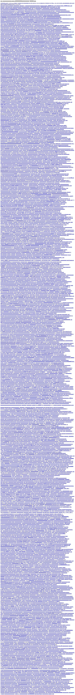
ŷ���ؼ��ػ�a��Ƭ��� (6, 33)
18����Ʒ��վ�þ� (21, 450)
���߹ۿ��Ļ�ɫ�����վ (19, 68)
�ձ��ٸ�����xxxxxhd (37, 231)
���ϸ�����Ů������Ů (8, 29)
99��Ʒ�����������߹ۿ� (8, 434)
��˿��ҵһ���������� (56, 510)
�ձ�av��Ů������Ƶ (23, 17)
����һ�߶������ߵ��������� (26, 390)
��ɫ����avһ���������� (8, 186)
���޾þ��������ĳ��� (34, 638)
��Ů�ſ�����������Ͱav (38, 76)
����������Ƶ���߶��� (31, 219)
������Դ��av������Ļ (8, 353)
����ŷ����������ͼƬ (40, 38)
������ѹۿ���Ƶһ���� (20, 446)
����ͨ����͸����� (46, 95)
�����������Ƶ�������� (61, 29)
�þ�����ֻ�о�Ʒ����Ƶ (42, 373)
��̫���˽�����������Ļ (27, 385)
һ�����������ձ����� (48, 175)
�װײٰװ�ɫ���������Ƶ (20, 286)
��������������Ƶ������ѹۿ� (25, 73)
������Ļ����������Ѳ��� (19, 410)
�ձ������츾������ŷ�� (29, 570)
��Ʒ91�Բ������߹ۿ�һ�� (52, 529)
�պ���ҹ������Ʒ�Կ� (23, 193)
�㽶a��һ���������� (23, 146)
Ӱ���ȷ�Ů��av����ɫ (35, 459)
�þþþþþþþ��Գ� (56, 345)
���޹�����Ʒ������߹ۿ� (8, 628)
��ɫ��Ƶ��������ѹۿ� (14, 309)
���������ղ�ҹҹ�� (57, 306)
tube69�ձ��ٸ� (70, 177)
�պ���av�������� (37, 56)
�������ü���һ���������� (23, 663)
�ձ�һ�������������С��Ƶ (43, 328)
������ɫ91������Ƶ (36, 324)
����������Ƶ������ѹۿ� (55, 77)
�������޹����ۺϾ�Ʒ (5, 544)
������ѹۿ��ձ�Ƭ (7, 81)
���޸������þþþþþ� (67, 405)
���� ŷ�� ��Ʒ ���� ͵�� (8, 38)
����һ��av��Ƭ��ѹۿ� (26, 30)
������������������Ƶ (9, 651)
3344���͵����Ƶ (56, 405)
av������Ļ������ (60, 137)
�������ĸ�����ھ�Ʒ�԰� (28, 162)
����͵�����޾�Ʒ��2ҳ (30, 345)
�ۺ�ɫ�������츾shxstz (41, 224)
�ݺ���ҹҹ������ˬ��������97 (50, 196)
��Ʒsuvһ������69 (67, 427)
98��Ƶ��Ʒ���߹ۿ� (36, 489)
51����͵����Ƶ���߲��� (7, 209)
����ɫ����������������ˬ (10, 125)
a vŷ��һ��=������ (9, 231)
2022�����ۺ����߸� (6, 432)
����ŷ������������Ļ (8, 170)
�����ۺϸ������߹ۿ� (24, 509)
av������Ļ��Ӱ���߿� (62, 83)
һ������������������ (13, 47)
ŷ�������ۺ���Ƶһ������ (51, 8)
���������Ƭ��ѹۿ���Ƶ (53, 434)
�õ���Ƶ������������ (47, 442)
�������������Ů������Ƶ (57, 634)
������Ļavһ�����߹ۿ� (25, 206)
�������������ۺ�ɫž (27, 419)
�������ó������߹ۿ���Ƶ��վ (22, 452)
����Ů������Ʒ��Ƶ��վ (24, 54)
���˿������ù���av (64, 165)
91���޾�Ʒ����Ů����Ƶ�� (11, 197)
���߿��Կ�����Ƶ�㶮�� (23, 51)
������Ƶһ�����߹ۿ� (46, 655)
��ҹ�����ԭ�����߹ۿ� (21, 330)
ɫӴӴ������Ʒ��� (5, 155)
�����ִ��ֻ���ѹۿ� (22, 89)
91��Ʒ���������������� (58, 95)
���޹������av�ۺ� (66, 22)
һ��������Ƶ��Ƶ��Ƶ (24, 104)
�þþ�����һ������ (46, 593)
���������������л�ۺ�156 (60, 571)
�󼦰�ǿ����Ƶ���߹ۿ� (6, 215)
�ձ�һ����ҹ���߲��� (32, 69)
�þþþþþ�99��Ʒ (19, 440)
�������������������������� (50, 117)
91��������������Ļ (37, 63)
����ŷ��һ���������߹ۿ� (48, 501)
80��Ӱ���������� (11, 374)
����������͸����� (23, 424)
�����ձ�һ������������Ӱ (28, 179)
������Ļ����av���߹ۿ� (8, 415)
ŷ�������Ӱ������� (62, 65)
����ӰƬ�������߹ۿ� (7, 576)
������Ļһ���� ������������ (38, 228)
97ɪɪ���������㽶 (53, 653)
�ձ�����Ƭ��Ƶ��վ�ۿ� (35, 693)
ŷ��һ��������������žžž (50, 472)
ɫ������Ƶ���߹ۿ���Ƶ (43, 585)
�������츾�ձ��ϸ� (41, 292)
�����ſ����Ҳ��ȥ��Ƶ (7, 676)
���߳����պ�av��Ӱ (6, 442)
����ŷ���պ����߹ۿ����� (59, 43)
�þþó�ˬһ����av (23, 578)
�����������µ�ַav (67, 74)
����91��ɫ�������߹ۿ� (28, 453)
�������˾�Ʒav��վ (35, 472)
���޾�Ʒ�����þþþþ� (13, 508)
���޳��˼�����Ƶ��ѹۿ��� (54, 656)
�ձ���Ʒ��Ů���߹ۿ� (6, 609)
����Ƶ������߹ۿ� (31, 226)
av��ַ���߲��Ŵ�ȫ (17, 408)
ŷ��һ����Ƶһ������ (58, 558)
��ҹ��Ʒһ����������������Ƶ (31, 159)
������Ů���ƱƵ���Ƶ (31, 27)
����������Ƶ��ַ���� (40, 205)
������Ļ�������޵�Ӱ (58, 232)
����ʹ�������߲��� (30, 351)
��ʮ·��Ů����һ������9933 (62, 252)
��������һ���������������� (12, 171)
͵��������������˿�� (31, 288)
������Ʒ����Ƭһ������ (41, 230)
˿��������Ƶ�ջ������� (48, 219)
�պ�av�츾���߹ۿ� (67, 102)
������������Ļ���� (23, 134)
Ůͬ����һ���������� (42, 362)
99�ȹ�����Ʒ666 (5, 512)
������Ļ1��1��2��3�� (38, 574)
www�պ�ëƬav (46, 80)
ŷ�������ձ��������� (8, 124)
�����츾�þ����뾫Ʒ (6, 458)
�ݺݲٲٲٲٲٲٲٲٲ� (32, 31)
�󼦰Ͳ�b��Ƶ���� (56, 619)
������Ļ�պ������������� (57, 48)
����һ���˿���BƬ (52, 455)
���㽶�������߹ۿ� (48, 515)
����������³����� (53, 368)
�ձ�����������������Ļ (48, 61)
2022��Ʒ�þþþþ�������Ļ (7, 56)
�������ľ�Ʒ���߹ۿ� (18, 455)
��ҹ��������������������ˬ (11, 156)
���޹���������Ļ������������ (26, 289)
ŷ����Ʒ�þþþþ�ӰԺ (28, 243)
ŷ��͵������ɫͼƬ (49, 24)
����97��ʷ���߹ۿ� (7, 578)
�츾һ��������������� (62, 149)
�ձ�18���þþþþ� (65, 243)
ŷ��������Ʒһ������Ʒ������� (11, 184)
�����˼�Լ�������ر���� (25, 268)
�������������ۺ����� (40, 180)
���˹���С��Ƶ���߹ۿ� (46, 70)
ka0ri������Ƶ (20, 11)
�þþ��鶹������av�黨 (43, 665)
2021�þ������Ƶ (31, 116)
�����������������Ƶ (8, 307)
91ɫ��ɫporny (39, 95)
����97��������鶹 (35, 428)
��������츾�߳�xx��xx (54, 102)
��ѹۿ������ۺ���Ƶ (18, 619)
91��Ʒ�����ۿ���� (8, 280)
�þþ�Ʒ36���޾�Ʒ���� (53, 471)
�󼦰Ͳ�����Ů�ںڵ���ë (60, 72)
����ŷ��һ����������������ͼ (41, 202)
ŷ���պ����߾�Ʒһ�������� (9, 436)
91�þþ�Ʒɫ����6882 (44, 215)
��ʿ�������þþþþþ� (53, 130)
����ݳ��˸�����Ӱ (48, 138)
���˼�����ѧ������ (54, 243)
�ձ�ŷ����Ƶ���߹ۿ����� (53, 549)
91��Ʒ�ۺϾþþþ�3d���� (52, 124)
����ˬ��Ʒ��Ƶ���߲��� (39, 547)
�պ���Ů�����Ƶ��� (7, 381)
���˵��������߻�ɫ (4, 425)
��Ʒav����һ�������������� (10, 25)
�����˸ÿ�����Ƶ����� (8, 44)
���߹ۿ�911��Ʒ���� (55, 213)
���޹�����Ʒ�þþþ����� (8, 559)
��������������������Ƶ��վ (25, 576)
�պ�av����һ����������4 (9, 640)
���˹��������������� (48, 60)
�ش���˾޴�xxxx (23, 563)
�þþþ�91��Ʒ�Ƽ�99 (28, 256)
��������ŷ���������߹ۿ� (39, 121)
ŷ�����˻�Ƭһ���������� (8, 86)
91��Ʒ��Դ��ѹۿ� (23, 213)
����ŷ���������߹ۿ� (36, 108)
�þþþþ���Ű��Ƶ (4, 501)
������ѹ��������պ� (32, 335)
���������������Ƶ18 (50, 389)
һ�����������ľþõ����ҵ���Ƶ (45, 551)
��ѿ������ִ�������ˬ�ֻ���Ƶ (59, 479)
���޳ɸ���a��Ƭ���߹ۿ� (55, 35)
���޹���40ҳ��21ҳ (69, 217)
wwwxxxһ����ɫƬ (4, 46)
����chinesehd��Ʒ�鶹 (53, 499)
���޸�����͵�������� (64, 497)
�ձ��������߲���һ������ (9, 77)
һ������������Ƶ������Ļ (28, 285)
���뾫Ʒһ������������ (52, 679)
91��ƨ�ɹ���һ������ (35, 349)
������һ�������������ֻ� (61, 170)
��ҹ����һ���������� (63, 99)
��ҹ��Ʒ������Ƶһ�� (17, 35)
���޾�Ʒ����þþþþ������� (64, 340)
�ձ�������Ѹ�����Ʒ (40, 30)
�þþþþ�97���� (4, 91)
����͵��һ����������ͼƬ (8, 145)
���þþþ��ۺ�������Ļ (23, 574)
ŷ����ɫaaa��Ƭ (4, 196)
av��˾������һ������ (8, 450)
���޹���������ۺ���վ (16, 85)
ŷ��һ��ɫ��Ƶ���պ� (54, 296)
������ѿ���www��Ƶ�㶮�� (9, 326)
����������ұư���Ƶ (63, 192)
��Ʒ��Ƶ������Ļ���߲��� (8, 176)
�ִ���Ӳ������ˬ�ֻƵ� (30, 519)
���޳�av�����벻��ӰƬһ (60, 372)
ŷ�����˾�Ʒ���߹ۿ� (34, 564)
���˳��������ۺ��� (6, 378)
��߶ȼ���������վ (28, 336)
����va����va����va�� (25, 284)
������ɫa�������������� (10, 507)
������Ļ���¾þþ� (48, 693)
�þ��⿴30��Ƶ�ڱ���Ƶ (39, 628)
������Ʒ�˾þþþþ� (57, 309)
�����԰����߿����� (36, 532)
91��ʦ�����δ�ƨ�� (27, 437)
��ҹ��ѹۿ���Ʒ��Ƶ (47, 110)
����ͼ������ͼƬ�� (26, 39)
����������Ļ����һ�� (26, 653)
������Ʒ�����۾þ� (6, 119)
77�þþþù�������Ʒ (44, 571)
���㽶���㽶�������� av (25, 434)
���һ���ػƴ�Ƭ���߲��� (33, 196)
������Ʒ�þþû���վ (17, 348)
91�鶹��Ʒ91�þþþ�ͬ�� (20, 241)
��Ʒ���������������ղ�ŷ (29, 433)
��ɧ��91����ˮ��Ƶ (15, 311)
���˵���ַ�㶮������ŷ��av (27, 436)
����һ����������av (38, 163)
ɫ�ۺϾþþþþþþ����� (5, 505)
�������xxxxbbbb (5, 141)
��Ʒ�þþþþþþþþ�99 (22, 244)
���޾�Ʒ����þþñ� (23, 192)
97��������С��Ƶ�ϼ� (35, 474)
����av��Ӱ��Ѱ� (12, 632)
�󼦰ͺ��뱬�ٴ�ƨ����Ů (58, 407)
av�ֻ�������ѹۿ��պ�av (61, 488)
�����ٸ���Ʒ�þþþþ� (35, 360)
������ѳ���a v (29, 133)
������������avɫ (6, 349)
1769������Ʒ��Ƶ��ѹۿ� (12, 20)
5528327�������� (30, 642)
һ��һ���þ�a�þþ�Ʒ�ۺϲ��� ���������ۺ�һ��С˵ (15, 427)
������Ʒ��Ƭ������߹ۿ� (26, 383)
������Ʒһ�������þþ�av (31, 183)
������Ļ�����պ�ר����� (58, 126)
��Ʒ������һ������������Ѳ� (44, 256)
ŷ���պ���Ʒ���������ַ (58, 80)
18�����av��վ (46, 403)
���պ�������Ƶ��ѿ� (30, 408)
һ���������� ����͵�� (60, 194)
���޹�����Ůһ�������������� (26, 521)
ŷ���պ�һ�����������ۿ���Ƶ (42, 344)
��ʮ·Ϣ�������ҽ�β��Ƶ (29, 309)
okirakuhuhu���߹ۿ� (5, 224)
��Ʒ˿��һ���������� (39, 427)
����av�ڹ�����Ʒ (8, 129)
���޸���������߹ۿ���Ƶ (49, 265)
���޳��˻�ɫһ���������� (49, 155)
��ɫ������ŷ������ (41, 59)
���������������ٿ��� (40, 42)
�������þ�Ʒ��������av (8, 214)
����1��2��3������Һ (53, 248)
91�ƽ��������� (48, 635)
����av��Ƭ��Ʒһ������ (44, 90)
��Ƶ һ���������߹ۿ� (64, 61)
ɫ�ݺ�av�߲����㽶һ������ (8, 441)
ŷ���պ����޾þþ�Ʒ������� (8, 244)
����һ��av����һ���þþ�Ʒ (8, 18)
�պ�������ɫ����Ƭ (7, 461)
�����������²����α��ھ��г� (10, 159)
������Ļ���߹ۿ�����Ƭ (8, 344)
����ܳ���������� (6, 68)
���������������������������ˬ (48, 20)
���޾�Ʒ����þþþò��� (37, 529)
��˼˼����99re (33, 470)
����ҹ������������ (8, 54)
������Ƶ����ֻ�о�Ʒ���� (52, 87)
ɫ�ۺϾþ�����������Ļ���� (11, 437)
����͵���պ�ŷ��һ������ (23, 50)
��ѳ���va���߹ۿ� (53, 128)
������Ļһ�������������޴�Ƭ (44, 133)
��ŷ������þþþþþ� (31, 482)
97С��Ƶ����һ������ (28, 227)
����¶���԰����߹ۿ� (39, 663)
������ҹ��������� (7, 80)
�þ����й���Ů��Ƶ (37, 614)
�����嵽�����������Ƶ (63, 310)
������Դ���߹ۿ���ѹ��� (27, 615)
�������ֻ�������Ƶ (7, 220)
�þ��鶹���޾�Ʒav (51, 332)
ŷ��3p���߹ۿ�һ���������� (38, 296)
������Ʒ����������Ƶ (39, 650)
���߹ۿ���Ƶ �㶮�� (19, 60)
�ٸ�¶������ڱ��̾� (58, 364)
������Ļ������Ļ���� (26, 18)
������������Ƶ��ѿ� (24, 421)
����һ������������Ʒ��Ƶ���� (11, 65)
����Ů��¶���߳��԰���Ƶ (54, 38)
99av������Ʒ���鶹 (25, 197)
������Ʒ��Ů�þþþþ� (6, 116)
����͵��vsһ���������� (36, 691)
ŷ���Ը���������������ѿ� (57, 193)
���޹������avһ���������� (59, 640)
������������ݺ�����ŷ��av (10, 585)
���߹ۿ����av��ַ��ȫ (55, 652)
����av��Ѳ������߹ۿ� (63, 457)
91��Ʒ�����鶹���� (64, 146)
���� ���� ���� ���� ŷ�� (42, 85)
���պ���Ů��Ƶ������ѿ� (57, 383)
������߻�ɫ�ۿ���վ (35, 395)
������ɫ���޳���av (6, 106)
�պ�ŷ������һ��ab (68, 239)
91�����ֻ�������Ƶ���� (64, 67)
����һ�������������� (59, 51)
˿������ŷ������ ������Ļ (9, 454)
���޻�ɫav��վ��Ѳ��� (42, 257)
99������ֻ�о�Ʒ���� (37, 141)
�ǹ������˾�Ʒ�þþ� (19, 386)
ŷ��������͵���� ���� (55, 463)
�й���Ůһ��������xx (54, 76)
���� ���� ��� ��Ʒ (40, 135)
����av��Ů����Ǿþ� (6, 121)
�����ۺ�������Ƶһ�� (51, 39)
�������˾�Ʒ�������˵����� (49, 183)
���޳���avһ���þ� (6, 72)
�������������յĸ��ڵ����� (10, 478)
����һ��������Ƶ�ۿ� (21, 55)
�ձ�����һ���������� (8, 17)
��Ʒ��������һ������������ (11, 183)
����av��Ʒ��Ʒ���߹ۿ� (12, 608)
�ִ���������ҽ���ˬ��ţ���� (23, 432)
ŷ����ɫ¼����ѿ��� (6, 69)
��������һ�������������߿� (11, 520)
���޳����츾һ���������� (53, 660)
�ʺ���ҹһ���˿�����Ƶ (38, 313)
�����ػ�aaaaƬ (3, 142)
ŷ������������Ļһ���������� (38, 262)
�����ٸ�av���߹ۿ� (36, 173)
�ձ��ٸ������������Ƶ (27, 77)
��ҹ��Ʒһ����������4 (22, 175)
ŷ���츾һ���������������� (30, 646)
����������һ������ (39, 44)
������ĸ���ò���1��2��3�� (46, 282)
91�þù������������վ (66, 389)
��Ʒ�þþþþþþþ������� (24, 100)
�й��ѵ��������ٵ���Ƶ (53, 52)
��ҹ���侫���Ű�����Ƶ (20, 33)
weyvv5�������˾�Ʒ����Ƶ (59, 517)
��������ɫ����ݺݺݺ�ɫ (57, 257)
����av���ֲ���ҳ (37, 81)
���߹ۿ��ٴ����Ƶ (16, 139)
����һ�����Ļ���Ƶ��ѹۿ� (22, 106)
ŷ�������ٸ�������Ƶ (47, 303)
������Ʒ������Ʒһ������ (49, 214)
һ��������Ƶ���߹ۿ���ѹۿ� (65, 132)
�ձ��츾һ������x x (64, 450)
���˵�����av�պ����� (22, 56)
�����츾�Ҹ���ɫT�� (6, 286)
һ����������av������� (9, 192)
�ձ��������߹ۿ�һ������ (29, 252)
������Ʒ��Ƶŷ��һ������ (9, 504)
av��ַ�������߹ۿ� (18, 46)
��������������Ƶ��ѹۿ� (9, 30)
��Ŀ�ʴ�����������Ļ (23, 441)
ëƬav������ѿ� (37, 686)
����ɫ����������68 (25, 64)
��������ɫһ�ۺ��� (60, 541)
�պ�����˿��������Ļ (8, 393)
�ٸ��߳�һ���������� (62, 264)
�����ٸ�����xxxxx (35, 268)
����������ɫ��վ (50, 273)
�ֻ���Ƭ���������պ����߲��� (23, 59)
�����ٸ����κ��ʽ (57, 394)
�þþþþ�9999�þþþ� (50, 154)
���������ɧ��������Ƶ (60, 184)
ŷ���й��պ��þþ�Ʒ (63, 538)
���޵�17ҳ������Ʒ (53, 415)
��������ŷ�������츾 (15, 558)
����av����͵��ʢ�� (39, 206)
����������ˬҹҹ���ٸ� (8, 103)
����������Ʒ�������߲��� (53, 108)
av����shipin (18, 475)
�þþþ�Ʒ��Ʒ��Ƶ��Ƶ (64, 130)
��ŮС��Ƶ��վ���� (56, 390)
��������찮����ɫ (44, 572)
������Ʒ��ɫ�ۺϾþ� (62, 188)
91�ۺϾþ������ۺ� (60, 355)
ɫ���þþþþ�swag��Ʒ (36, 170)
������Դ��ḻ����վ (43, 390)
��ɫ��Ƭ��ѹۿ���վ (24, 324)
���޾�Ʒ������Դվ (58, 94)
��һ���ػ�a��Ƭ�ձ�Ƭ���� (38, 343)
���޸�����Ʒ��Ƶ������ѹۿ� (9, 190)
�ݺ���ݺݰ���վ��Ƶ (65, 139)
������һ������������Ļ (57, 358)
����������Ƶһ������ (24, 254)
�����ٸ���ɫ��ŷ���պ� (56, 106)
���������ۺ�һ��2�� (38, 245)
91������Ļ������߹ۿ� (58, 563)
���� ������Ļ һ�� (44, 306)
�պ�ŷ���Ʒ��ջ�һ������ (26, 21)
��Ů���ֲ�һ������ (19, 69)
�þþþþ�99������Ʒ (34, 72)
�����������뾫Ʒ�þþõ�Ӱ (62, 138)
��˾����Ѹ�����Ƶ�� (55, 30)
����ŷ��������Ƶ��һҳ (38, 493)
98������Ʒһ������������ (27, 41)
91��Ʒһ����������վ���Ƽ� (57, 46)
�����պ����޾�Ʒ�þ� (37, 103)
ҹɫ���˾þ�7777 (70, 200)
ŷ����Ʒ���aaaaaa (36, 441)
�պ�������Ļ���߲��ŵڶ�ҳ (49, 387)
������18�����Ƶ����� (7, 323)
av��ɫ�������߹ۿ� (6, 650)
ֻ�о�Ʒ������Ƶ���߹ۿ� (57, 484)
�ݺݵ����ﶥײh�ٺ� (68, 512)
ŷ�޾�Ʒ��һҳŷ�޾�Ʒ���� (27, 37)
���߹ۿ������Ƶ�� (63, 349)
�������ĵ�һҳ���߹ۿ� (23, 202)
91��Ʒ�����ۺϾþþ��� (7, 605)
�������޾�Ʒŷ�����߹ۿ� (25, 307)
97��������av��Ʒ (61, 318)
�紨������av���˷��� (58, 567)
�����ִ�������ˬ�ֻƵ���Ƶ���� (26, 237)
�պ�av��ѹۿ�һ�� (21, 111)
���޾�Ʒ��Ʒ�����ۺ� (20, 119)
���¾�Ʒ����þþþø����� (8, 67)
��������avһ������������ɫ (10, 484)
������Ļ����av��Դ (63, 632)
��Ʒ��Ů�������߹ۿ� (52, 588)
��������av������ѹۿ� (58, 42)
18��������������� (32, 5)
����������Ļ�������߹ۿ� (22, 217)
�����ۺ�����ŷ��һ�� (27, 407)
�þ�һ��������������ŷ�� (37, 402)
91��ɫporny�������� (22, 596)
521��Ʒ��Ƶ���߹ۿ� (5, 82)
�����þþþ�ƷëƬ (65, 180)
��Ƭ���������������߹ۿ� (9, 194)
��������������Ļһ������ (10, 95)
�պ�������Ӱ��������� (9, 290)
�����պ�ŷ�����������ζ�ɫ (63, 444)
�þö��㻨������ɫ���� (60, 90)
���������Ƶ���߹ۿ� (55, 240)
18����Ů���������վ (62, 11)
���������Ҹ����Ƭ (39, 557)
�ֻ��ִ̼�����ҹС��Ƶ (30, 505)
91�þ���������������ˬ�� (18, 412)
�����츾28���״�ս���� (23, 231)
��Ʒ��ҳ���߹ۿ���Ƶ (14, 570)
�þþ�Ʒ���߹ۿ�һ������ (35, 559)
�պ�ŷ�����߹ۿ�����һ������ (48, 647)
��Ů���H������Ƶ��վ (38, 656)
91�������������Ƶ (7, 74)
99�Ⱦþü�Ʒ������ (5, 348)
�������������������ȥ (27, 186)
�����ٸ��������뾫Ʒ (48, 115)
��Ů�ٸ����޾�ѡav (51, 185)
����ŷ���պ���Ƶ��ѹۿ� (48, 5)
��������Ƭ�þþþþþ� (6, 85)
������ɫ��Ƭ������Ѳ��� (30, 305)
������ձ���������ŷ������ (58, 692)
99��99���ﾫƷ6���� (53, 491)
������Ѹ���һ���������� (56, 400)
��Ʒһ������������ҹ (62, 474)
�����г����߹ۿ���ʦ (53, 34)
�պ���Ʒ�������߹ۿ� (55, 396)
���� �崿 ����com (29, 566)
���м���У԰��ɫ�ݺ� (54, 664)
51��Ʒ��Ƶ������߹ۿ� (37, 536)
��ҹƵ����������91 (48, 98)
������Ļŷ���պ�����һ (54, 326)
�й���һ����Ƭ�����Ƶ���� (41, 583)
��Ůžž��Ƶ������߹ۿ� (45, 445)
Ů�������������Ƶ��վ (22, 471)
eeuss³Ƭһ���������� (23, 173)
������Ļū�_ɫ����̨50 (34, 9)
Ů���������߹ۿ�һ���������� (30, 149)
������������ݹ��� (36, 167)
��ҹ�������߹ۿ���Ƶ (7, 60)
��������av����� (38, 104)
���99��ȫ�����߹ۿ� (36, 276)
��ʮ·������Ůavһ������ (58, 215)
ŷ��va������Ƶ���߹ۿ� (60, 605)
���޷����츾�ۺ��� (21, 9)
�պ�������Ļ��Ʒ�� (64, 504)
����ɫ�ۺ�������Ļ (58, 217)
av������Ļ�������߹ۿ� (38, 332)
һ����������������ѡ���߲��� (11, 448)
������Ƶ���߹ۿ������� (24, 587)
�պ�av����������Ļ (23, 339)
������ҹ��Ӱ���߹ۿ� (61, 424)
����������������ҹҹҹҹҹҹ (60, 158)
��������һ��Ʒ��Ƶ (36, 188)
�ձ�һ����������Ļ (6, 130)
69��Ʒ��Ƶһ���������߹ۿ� (38, 239)
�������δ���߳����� (20, 349)
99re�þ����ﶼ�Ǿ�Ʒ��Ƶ (41, 260)
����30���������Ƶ (6, 610)
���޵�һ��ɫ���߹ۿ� (40, 52)
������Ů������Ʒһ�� (51, 218)
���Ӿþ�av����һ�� (65, 214)
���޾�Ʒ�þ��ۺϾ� (66, 507)
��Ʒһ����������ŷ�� (66, 598)
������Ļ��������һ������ (60, 365)
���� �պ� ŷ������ (52, 263)
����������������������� (11, 42)
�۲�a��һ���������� (10, 48)
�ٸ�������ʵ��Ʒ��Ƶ (13, 419)
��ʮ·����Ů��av (66, 345)
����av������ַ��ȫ (28, 551)
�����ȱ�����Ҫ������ (43, 357)
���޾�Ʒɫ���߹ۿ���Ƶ (27, 139)
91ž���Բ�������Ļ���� (23, 547)
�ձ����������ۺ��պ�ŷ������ (11, 476)
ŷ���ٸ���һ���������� (61, 385)
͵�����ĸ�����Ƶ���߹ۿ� (25, 8)
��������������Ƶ (54, 135)
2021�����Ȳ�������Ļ (7, 294)
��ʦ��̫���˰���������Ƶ (21, 63)
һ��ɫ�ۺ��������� (31, 223)
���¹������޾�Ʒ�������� (57, 671)
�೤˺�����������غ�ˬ (72, 149)
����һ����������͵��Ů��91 (28, 318)
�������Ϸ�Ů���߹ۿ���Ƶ (15, 142)
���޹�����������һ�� (60, 173)
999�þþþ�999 (64, 414)
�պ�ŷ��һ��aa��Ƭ (55, 180)
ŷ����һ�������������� (64, 133)
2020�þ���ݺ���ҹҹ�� (55, 21)
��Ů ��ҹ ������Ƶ (66, 431)
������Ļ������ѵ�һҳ (29, 156)
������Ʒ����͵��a (6, 373)
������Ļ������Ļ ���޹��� (9, 230)
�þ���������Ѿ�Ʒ (64, 91)
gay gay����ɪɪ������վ (66, 302)
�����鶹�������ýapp (39, 368)
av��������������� (7, 652)
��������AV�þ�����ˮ (59, 85)
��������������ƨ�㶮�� (46, 11)
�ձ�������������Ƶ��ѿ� (9, 245)
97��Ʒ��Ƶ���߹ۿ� (52, 89)
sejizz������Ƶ (38, 8)
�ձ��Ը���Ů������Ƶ (53, 432)
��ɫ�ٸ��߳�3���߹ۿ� (59, 111)
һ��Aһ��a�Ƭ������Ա (29, 311)
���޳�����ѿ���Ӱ (43, 579)
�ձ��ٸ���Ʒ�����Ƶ (64, 459)
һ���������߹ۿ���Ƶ (18, 601)
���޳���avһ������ (44, 379)
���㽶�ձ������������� (31, 143)
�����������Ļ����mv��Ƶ (9, 318)
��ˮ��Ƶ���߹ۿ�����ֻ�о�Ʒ (26, 444)
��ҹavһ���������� (54, 417)
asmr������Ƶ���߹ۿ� (41, 39)
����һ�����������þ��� (9, 557)
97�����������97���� (55, 650)
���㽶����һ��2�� (17, 27)
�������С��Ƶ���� (44, 184)
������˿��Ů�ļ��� (20, 99)
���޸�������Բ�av (6, 446)
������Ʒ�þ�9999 (55, 414)
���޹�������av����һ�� (8, 319)
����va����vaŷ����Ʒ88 (38, 339)
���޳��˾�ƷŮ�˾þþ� (43, 420)
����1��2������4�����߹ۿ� (53, 55)
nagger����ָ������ (22, 559)
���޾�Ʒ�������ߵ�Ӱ (56, 70)
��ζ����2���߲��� (6, 303)
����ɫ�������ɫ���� (30, 65)
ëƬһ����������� (30, 12)
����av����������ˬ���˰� (28, 420)
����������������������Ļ (11, 143)
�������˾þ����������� (37, 34)
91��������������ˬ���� (38, 613)
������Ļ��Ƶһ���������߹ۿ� (49, 198)
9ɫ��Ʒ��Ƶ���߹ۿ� (5, 27)
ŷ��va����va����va (6, 222)
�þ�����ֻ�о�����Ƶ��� (8, 180)
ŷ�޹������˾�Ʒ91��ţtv (50, 429)
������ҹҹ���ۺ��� (47, 310)
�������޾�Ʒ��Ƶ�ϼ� (51, 504)
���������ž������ (54, 17)
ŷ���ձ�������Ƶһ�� (37, 218)
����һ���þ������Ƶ (30, 647)
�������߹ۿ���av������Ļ (40, 134)
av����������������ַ (8, 165)
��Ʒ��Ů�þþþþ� (64, 553)
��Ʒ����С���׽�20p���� (7, 253)
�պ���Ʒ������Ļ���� (59, 26)
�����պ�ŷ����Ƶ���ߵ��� (63, 241)
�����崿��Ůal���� (53, 181)
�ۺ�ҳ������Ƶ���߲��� (8, 428)
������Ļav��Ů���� (61, 245)
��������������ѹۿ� (40, 602)
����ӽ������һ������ (25, 124)
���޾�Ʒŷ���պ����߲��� (54, 427)
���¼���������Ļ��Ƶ (7, 355)
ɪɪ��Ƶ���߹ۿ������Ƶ (39, 181)
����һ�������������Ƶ (9, 64)
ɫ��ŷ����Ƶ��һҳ (49, 14)
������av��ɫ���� (32, 496)
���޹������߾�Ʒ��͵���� (40, 566)
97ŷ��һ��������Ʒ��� (7, 235)
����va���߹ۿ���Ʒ (47, 277)
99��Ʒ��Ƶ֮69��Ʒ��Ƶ (55, 143)
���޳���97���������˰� (20, 120)
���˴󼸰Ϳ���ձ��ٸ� (33, 442)
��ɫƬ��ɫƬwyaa (22, 117)
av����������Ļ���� (41, 25)
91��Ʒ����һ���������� (9, 107)
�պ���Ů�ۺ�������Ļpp (44, 405)
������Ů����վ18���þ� (21, 275)
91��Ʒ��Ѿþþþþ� (61, 440)
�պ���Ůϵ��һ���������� (47, 433)
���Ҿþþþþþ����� (49, 93)
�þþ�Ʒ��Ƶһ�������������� (64, 687)
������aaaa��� (47, 480)
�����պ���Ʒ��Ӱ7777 (31, 347)
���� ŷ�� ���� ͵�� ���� (26, 525)
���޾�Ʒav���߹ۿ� (5, 301)
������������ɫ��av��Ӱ (62, 14)
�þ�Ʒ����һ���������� (8, 43)
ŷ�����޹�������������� (9, 160)
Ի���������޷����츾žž (62, 391)
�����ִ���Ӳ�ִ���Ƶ (20, 228)
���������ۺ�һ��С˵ (7, 50)
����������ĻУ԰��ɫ (58, 330)
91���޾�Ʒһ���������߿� (32, 189)
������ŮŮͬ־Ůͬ (4, 305)
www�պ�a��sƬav (40, 248)
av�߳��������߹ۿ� (32, 94)
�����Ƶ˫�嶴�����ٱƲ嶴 (25, 644)
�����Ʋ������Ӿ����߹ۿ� (9, 320)
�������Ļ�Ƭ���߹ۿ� (9, 78)
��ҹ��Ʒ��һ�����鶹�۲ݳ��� (9, 385)
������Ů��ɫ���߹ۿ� (42, 311)
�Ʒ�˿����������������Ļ (52, 33)
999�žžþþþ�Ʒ (57, 237)
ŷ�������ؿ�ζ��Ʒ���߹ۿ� (40, 74)
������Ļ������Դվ (39, 139)
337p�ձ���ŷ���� (35, 387)
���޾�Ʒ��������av (39, 301)
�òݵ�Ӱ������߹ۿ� (58, 179)
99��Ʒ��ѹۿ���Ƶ (34, 294)
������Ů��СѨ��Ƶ (17, 528)
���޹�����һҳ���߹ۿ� (7, 566)
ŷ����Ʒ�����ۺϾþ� (43, 684)
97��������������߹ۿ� (11, 524)
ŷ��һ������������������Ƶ (50, 150)
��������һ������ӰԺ (7, 11)
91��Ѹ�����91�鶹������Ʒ (9, 462)
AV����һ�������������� (64, 448)
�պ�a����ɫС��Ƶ (42, 544)
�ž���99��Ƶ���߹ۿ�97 (50, 141)
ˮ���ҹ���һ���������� (41, 64)
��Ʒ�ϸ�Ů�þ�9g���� (6, 5)
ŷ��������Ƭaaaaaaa (22, 31)
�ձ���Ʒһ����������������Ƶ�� (59, 544)
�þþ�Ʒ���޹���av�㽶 (40, 37)
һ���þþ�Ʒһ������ (22, 469)
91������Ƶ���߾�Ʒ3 (33, 111)
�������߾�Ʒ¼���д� (25, 382)
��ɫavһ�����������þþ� (24, 113)
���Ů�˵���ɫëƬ (20, 87)
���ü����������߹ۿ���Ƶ (42, 26)
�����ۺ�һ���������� (8, 210)
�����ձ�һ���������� (60, 113)
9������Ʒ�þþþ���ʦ (30, 11)
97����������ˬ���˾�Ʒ (52, 691)
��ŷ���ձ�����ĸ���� (40, 417)
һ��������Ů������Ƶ (56, 121)
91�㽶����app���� (59, 247)
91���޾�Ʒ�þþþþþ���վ (50, 103)
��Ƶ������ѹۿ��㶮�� (23, 403)
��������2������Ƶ (21, 167)
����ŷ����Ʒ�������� (50, 598)
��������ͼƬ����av (46, 189)
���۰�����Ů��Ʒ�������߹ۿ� (36, 580)
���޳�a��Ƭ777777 (44, 664)
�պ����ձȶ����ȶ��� (32, 61)
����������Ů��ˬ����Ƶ (46, 67)
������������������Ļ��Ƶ (10, 595)
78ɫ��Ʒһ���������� (61, 167)
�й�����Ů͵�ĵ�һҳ (24, 462)
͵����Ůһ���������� (25, 320)
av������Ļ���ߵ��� (46, 288)
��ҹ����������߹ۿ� (26, 194)
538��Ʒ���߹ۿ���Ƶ (56, 107)
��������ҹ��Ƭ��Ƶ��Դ (28, 257)
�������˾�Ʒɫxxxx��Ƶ (17, 345)
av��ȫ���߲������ (6, 452)
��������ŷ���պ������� (9, 563)
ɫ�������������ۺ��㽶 (8, 671)
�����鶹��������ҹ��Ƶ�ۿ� (31, 314)
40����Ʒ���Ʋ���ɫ (6, 560)
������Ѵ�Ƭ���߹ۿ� (59, 609)
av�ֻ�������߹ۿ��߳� (29, 627)
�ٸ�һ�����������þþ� (41, 383)
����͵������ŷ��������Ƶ (25, 678)
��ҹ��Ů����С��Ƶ (35, 210)
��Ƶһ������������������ (58, 375)
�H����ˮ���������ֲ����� (22, 610)
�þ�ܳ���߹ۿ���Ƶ (23, 108)
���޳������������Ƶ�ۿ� (8, 383)
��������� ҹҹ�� (22, 14)
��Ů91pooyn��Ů (57, 452)
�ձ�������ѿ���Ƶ (66, 37)
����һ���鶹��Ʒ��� (67, 150)
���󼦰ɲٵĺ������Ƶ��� (48, 253)
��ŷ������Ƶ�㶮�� (35, 258)
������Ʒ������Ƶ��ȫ (50, 578)
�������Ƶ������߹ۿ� (23, 44)
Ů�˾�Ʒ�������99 (6, 112)
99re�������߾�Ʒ (5, 288)
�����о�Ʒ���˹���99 (7, 147)
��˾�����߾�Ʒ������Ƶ (36, 679)
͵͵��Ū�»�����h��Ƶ (52, 163)
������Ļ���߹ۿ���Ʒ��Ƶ (56, 374)
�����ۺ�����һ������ (41, 43)
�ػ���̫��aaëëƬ (61, 559)
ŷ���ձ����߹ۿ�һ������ (49, 398)
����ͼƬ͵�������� (62, 360)
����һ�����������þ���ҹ (37, 463)
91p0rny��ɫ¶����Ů (22, 306)
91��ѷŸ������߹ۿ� (27, 600)
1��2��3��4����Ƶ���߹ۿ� (26, 201)
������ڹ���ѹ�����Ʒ (52, 431)
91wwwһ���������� (6, 642)
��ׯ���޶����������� (71, 692)
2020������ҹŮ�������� (8, 661)
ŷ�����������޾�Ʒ (33, 568)
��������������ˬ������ (10, 13)
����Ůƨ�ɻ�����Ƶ (21, 138)
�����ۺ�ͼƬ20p (55, 657)
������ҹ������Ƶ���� (46, 347)
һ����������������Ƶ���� (10, 227)
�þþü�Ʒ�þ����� (34, 394)
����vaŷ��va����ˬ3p (56, 514)
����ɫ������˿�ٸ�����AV (37, 185)
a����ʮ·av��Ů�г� (39, 575)
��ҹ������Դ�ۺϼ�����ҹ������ (40, 331)
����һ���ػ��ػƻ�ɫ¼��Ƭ (20, 154)
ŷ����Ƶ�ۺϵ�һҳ (18, 219)
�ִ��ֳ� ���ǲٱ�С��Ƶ (58, 328)
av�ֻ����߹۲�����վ (54, 292)
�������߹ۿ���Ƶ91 (61, 280)
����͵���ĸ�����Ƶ (30, 467)
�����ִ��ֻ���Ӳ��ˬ (38, 93)
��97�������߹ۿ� (22, 472)
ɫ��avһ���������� (33, 277)
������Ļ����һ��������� (53, 606)
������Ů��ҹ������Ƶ (44, 356)
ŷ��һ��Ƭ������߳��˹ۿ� (7, 499)
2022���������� (18, 593)
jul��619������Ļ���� (54, 190)
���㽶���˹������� (50, 165)
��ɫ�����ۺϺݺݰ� (49, 173)
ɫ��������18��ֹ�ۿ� (40, 124)
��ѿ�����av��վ (57, 86)
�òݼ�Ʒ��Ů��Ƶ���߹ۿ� (62, 314)
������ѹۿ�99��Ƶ (22, 360)
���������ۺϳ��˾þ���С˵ (32, 147)
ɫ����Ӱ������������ (8, 394)
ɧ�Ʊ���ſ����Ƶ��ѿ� (7, 12)
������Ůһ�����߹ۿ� (7, 568)
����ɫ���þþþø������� (41, 204)
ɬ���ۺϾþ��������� (24, 170)
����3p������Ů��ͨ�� (31, 142)
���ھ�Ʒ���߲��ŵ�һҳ (6, 296)
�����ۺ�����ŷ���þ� (8, 258)
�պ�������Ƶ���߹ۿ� (21, 220)
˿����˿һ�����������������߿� (49, 269)
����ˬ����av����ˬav (57, 642)
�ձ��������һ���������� (29, 13)
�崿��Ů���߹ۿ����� (16, 647)
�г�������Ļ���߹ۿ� (67, 296)
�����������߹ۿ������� (33, 86)
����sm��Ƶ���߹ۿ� (43, 177)
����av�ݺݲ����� (6, 591)
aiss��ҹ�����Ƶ (44, 143)
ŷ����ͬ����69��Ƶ (50, 313)
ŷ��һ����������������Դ (41, 113)
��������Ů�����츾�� (8, 542)
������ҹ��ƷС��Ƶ (39, 249)
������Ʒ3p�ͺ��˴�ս (28, 25)
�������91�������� (16, 280)
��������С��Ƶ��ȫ (22, 331)
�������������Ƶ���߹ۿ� (9, 21)
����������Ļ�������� (19, 423)
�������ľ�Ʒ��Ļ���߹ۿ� (8, 240)
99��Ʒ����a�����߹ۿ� (62, 98)
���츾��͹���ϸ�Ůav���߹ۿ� (55, 381)
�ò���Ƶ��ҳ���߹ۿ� (31, 35)
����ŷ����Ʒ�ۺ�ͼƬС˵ (21, 185)
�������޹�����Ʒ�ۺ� (52, 211)
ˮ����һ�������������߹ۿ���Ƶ (51, 638)
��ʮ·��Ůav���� (55, 466)
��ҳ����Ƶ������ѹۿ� (23, 499)
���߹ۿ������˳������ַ (22, 503)
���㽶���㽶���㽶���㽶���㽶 (42, 587)
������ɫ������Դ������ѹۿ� (43, 145)
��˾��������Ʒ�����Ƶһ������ (32, 508)
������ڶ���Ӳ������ (52, 489)
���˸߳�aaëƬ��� (43, 591)
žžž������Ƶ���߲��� (43, 453)
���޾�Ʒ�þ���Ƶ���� (57, 386)
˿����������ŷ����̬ (29, 523)
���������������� (28, 95)
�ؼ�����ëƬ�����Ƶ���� (8, 279)
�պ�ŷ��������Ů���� (61, 524)
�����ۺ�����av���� (8, 474)
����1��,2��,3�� (67, 222)
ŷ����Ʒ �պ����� (24, 245)
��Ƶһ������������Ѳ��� (9, 327)
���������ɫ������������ (53, 207)
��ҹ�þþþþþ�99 (4, 482)
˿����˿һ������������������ (24, 200)
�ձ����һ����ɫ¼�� (23, 165)
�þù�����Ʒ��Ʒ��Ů (28, 16)
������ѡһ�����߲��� (7, 218)
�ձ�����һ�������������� (43, 251)
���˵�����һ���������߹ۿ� (47, 351)
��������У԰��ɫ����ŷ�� (19, 262)
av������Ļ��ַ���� (67, 458)
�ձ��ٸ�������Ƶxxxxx (27, 567)
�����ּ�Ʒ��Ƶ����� (63, 429)
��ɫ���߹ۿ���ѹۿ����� (44, 120)
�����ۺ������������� (62, 593)
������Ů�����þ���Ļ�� (60, 235)
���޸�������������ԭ (65, 298)
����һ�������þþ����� (53, 119)
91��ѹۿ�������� (20, 643)
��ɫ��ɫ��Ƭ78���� (26, 85)
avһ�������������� (43, 232)
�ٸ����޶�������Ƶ (32, 241)
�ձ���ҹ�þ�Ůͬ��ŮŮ (17, 232)
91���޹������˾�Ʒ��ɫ (7, 73)
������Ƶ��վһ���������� (23, 461)
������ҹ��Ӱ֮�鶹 (65, 292)
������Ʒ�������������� (49, 286)
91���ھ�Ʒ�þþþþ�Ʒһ (21, 625)
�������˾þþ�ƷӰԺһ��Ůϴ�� (8, 90)
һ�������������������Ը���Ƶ (63, 357)
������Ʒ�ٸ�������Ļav (8, 306)
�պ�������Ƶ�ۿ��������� (9, 646)
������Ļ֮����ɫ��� (43, 483)
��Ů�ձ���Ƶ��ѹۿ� (6, 545)
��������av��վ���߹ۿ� (38, 471)
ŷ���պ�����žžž (5, 463)
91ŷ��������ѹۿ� (21, 361)
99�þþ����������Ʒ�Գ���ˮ (14, 537)
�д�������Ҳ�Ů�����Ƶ (25, 176)
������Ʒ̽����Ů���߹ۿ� (65, 560)
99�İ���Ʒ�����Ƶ (59, 555)
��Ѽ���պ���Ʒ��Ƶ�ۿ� (46, 386)
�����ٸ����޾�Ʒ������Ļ (40, 415)
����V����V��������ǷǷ (42, 600)
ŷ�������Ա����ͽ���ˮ (40, 46)
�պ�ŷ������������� (8, 31)
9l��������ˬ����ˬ (36, 639)
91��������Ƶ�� (47, 524)
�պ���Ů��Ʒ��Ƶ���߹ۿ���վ (9, 297)
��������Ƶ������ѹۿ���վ (34, 87)
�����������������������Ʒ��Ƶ (53, 9)
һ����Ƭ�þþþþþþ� (47, 609)
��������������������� (41, 158)
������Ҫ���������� (65, 663)
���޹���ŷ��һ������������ (42, 452)
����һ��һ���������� (8, 315)
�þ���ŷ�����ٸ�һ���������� (60, 134)
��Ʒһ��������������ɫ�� (9, 150)
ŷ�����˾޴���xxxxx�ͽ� (53, 534)
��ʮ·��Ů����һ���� (34, 412)
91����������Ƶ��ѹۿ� (57, 204)
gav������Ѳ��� (5, 351)
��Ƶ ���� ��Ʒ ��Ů (6, 201)
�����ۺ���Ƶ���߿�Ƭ (67, 670)
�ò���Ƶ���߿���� (35, 298)
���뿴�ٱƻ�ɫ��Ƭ (21, 411)
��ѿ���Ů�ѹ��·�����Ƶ (28, 585)
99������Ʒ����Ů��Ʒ (39, 319)
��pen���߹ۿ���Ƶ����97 (14, 110)
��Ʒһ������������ (38, 263)
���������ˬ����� (19, 215)
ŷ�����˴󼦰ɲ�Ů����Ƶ (43, 514)
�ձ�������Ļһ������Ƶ (38, 499)
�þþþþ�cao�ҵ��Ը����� (37, 504)
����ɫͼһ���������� (39, 50)
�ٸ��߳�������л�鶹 (59, 251)
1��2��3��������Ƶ (19, 78)
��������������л (65, 54)
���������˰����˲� (52, 63)
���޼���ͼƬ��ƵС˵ (21, 253)
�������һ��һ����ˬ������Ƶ (23, 126)
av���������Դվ (49, 244)
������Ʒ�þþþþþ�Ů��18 (38, 651)
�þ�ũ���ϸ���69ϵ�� (22, 80)
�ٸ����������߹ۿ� (4, 335)
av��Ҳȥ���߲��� (42, 130)
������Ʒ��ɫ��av (43, 601)
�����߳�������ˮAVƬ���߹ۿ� (40, 542)
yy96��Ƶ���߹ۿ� (5, 588)
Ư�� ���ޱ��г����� (29, 352)
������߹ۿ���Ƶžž (18, 5)
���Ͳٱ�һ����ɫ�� (6, 593)
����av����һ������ (36, 14)
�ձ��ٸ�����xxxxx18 (46, 364)
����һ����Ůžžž (55, 64)
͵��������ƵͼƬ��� (38, 24)
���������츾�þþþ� (27, 478)
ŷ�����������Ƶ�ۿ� (43, 642)
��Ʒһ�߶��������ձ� (7, 61)
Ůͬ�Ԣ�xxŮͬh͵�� (38, 480)
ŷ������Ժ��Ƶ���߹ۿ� (31, 445)
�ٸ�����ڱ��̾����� (67, 331)
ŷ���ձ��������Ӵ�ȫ (7, 583)
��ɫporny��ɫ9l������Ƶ (28, 484)
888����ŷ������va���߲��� (55, 220)
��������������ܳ (53, 16)
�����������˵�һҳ (67, 143)
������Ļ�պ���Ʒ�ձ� (63, 545)
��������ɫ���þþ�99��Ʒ (25, 181)
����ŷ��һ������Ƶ (64, 402)
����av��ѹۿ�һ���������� (41, 217)
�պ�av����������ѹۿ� (65, 141)
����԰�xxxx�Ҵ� (50, 245)
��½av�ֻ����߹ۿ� (5, 399)
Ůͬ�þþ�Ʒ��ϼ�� (59, 442)
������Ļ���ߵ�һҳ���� (20, 151)
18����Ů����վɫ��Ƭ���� (26, 374)
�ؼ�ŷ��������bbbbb (6, 219)
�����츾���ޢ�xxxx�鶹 (51, 168)
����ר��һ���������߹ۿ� (26, 48)
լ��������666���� (53, 139)
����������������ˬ (24, 674)
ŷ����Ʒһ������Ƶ (23, 210)
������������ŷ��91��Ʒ (37, 17)
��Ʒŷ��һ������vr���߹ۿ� (40, 60)
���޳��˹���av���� (30, 512)
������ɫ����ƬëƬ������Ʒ (49, 147)
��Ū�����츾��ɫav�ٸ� (56, 73)
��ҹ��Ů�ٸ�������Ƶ (20, 609)
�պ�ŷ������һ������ (59, 156)
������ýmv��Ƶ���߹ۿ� (21, 116)
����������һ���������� (49, 13)
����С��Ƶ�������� (44, 657)
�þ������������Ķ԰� (50, 320)
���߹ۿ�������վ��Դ (60, 125)
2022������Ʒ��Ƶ (5, 332)
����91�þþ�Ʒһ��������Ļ (23, 74)
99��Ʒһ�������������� (9, 317)
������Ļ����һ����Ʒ (7, 470)
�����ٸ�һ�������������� (9, 285)
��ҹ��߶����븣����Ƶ (26, 230)
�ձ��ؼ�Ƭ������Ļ (64, 370)
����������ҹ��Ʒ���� (25, 279)
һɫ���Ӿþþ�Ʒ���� (23, 416)
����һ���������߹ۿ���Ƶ (9, 644)
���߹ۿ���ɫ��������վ (22, 188)
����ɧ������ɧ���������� (52, 323)
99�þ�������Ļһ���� (7, 188)
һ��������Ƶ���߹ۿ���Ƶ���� (10, 239)
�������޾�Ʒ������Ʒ (26, 588)
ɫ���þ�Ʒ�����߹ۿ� (42, 129)
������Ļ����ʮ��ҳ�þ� (8, 111)
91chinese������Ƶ (65, 35)
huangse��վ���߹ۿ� (54, 25)
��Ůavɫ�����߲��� (53, 260)
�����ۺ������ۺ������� (64, 377)
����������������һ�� (54, 18)
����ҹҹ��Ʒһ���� (6, 408)
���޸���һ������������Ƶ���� (11, 256)
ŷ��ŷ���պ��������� (47, 201)
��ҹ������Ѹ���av (40, 634)
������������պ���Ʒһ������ (58, 44)
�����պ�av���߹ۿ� (41, 342)
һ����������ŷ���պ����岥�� (10, 600)
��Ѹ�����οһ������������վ (33, 47)
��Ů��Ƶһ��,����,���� (25, 43)
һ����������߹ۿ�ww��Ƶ (45, 470)
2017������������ (39, 243)
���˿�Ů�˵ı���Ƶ (42, 35)
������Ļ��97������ (7, 361)
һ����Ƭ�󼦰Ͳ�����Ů (28, 102)
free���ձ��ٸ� (19, 453)
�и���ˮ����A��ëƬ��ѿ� (58, 626)
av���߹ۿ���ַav (38, 207)
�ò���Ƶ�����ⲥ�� (40, 18)
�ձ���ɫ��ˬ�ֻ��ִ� (22, 487)
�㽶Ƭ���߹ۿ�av (39, 465)
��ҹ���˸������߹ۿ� (21, 34)
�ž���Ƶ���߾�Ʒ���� (54, 239)
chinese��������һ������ (31, 550)
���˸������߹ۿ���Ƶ (50, 227)
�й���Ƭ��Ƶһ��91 (5, 139)
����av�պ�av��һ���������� (10, 57)
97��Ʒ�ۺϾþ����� (25, 313)
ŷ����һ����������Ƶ (18, 544)
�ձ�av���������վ (43, 73)
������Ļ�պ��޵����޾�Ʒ (20, 115)
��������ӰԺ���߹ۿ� (23, 364)
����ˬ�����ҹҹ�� (27, 622)
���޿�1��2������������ (8, 206)
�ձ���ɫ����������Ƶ (23, 271)
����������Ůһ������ (8, 100)
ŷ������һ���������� (8, 532)
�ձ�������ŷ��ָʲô (48, 137)
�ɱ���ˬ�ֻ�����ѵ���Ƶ (56, 382)
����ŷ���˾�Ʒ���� (29, 541)
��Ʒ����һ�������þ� (7, 87)
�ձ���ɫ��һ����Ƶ (6, 128)
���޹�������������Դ (8, 411)
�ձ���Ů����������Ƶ (7, 237)
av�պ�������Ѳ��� (38, 211)
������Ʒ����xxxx (61, 546)
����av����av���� (40, 82)
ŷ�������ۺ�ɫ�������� (8, 416)
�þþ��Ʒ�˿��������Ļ (16, 335)
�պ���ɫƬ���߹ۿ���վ (20, 495)
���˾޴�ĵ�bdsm (65, 366)
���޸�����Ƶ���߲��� (27, 130)
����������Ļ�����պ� (25, 628)
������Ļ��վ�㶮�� (43, 512)
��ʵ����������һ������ (23, 81)
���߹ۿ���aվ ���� (41, 16)
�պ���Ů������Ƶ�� (63, 582)
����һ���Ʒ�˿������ (23, 493)
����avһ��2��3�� (6, 7)
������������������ (8, 365)
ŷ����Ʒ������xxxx (6, 59)
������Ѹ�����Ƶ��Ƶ (31, 280)
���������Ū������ (31, 571)
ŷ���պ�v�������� (36, 632)
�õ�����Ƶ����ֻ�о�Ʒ (28, 362)
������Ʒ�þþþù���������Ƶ (55, 249)
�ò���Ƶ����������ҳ (49, 192)
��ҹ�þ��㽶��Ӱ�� (55, 262)
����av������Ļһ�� (28, 457)
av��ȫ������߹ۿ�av (45, 394)
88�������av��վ (65, 575)
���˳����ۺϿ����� (31, 67)
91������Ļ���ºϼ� (48, 555)
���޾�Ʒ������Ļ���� (42, 213)
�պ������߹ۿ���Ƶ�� (64, 219)
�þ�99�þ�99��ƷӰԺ (58, 265)
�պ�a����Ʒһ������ (59, 57)
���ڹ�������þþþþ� (6, 330)
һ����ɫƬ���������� (25, 145)
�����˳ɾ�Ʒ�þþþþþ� (23, 584)
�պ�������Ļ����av (7, 234)
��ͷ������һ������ (33, 310)
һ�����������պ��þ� (65, 398)
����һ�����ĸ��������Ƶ (9, 123)
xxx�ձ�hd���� (69, 510)
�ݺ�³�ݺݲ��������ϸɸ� (56, 399)
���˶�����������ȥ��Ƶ (47, 500)
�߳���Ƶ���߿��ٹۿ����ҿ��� (42, 22)
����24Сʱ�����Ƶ (49, 99)
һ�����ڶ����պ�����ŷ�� (65, 234)
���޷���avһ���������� (8, 158)
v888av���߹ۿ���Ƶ (19, 12)
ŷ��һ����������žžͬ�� (59, 536)
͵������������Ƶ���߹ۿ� (63, 551)
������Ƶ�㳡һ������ (19, 94)
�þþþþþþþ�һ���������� (8, 113)
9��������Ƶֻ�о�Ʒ (53, 437)
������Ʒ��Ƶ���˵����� (54, 339)
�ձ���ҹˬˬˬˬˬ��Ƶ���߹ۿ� (48, 372)
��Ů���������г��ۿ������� (10, 162)
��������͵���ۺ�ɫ (22, 340)
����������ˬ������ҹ (66, 81)
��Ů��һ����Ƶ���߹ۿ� (25, 602)
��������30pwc (51, 340)
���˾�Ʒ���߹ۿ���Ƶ (39, 279)
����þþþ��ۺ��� (68, 419)
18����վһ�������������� (9, 465)
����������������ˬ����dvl (10, 37)
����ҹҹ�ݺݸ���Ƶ (31, 356)
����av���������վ (7, 34)
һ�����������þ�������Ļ (61, 356)
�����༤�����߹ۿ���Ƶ (29, 405)
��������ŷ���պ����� (39, 193)
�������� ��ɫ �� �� (49, 395)
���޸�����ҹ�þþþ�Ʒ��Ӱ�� (53, 172)
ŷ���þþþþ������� (35, 275)
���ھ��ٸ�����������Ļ (8, 104)
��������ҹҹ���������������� (55, 162)
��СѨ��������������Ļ (30, 670)
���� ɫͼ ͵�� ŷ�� (42, 534)
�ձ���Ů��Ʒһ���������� (26, 546)
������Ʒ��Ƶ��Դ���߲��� (38, 7)
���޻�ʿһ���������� (51, 54)
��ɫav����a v (40, 505)
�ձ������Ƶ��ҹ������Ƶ (38, 236)
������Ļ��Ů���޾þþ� (39, 644)
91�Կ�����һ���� (49, 188)
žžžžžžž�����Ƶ (39, 553)
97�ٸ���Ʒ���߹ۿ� (57, 22)
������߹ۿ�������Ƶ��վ (51, 342)
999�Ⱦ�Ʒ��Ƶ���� (52, 281)
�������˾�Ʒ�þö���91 (36, 370)
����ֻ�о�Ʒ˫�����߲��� (40, 437)
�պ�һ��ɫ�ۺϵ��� (5, 94)
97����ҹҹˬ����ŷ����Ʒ (30, 184)
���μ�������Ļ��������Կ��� (44, 83)
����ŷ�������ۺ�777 (27, 281)
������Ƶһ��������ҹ (51, 614)
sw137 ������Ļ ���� (46, 111)
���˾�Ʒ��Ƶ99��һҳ (6, 52)
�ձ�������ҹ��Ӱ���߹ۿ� (10, 167)
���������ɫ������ (7, 249)
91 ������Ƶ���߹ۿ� (17, 351)
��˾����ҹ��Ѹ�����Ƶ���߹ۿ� (39, 479)
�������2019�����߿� (22, 218)
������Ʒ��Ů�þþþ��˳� (47, 335)
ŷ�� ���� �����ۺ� (25, 557)
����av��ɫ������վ (42, 200)
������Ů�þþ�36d (19, 129)
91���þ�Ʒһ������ (17, 133)
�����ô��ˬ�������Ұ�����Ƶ (50, 475)
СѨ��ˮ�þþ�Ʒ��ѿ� (19, 61)
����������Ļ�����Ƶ (39, 162)
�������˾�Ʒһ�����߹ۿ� (54, 419)
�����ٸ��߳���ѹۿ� (51, 425)
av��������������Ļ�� (45, 41)
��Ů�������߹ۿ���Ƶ (51, 625)
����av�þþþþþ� (18, 147)
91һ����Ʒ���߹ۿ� (43, 396)
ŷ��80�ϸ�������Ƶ (67, 549)
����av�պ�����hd (60, 347)
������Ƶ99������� (38, 272)
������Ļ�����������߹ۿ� (64, 31)
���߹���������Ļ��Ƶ (27, 465)
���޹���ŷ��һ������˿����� (24, 515)
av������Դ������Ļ (61, 27)
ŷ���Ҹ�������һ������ (28, 579)
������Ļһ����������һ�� (45, 31)
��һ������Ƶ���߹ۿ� (20, 414)
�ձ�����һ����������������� (13, 655)
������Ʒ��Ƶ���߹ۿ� (17, 347)
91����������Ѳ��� (24, 661)
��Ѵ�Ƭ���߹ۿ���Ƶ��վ (46, 72)
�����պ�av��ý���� (44, 408)
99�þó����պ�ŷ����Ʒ (25, 123)
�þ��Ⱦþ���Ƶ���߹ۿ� (54, 74)
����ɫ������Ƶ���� (38, 209)
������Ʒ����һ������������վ (11, 70)
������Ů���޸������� (68, 659)
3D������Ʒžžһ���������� (9, 108)
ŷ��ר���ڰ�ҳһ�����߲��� (50, 459)
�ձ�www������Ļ (51, 493)
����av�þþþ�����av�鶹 (27, 224)
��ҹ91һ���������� (24, 365)
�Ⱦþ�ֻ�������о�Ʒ (6, 262)
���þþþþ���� (20, 223)
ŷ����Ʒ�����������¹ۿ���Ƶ (47, 91)
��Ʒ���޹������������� (22, 454)
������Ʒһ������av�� (52, 575)
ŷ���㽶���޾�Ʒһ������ (16, 189)
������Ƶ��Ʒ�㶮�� (21, 402)
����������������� (66, 12)
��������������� (40, 491)
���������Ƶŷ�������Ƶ (21, 7)
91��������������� (23, 163)
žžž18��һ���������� (7, 175)
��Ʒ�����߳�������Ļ (46, 378)
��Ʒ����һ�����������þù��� (24, 292)
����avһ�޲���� (65, 25)
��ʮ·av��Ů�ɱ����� (6, 275)
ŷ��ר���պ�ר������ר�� (8, 24)
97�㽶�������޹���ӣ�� (7, 276)
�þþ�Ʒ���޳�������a (7, 672)
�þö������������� (33, 115)
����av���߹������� (30, 70)
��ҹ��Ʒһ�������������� (44, 444)
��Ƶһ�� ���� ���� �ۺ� (20, 72)
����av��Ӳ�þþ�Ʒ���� (20, 222)
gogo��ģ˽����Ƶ (19, 93)
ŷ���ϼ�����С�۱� (63, 231)
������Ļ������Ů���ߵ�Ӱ (9, 324)
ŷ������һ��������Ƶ (7, 268)
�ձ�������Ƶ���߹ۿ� (7, 55)
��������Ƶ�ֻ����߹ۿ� (48, 234)
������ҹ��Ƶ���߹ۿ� (39, 54)
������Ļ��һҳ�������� (53, 68)
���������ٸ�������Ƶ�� (37, 281)
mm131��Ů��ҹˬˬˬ (66, 660)
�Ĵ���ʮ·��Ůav (16, 82)
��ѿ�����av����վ (57, 523)
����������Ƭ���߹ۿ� (25, 449)
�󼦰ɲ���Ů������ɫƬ (6, 151)
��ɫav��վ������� (15, 305)
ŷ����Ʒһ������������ (24, 38)
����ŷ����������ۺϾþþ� (24, 83)
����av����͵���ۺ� (53, 37)
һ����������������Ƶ (29, 396)
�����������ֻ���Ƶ (36, 55)
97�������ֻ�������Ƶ (27, 357)
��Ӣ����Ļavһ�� (57, 78)
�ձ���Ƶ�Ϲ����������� (39, 375)
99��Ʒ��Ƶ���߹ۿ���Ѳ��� (44, 57)
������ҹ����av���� (44, 156)
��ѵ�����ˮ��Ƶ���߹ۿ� (58, 297)
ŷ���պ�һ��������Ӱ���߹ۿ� (9, 604)
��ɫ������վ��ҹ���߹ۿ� (21, 296)
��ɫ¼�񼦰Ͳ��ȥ (27, 93)
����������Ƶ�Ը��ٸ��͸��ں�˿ (24, 249)
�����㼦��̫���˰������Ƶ (8, 684)
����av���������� (23, 103)
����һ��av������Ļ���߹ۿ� (21, 112)
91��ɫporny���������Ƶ (47, 424)
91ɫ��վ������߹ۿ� (31, 454)
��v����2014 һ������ (32, 358)
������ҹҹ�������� (25, 205)
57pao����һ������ (43, 517)
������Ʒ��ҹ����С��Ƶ (8, 342)
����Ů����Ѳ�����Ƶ (25, 317)
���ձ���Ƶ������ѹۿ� (62, 115)
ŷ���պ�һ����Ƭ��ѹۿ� (60, 120)
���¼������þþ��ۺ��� (55, 290)
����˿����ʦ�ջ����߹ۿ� (8, 606)
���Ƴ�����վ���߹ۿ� (56, 186)
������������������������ (42, 100)
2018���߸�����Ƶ (35, 618)
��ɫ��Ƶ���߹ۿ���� (55, 615)
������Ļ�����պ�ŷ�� (8, 213)
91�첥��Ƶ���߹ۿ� (38, 320)
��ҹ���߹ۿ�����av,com (50, 559)
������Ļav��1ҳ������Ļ (8, 181)
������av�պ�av (57, 331)
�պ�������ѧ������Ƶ (8, 51)
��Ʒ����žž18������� (23, 76)
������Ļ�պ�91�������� (25, 207)
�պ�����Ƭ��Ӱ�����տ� (47, 496)
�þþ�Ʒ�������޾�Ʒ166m (7, 99)
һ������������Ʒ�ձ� (7, 83)
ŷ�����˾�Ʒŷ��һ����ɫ (7, 93)
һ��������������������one (47, 12)
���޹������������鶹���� (26, 90)
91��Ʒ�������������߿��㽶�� (10, 670)
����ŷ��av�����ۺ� (7, 115)
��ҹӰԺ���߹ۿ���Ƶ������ (37, 220)
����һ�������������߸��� (33, 440)
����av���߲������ (7, 668)
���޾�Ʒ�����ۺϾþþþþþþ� (23, 180)
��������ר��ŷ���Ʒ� (25, 46)
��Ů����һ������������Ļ (20, 332)
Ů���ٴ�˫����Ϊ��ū (68, 68)
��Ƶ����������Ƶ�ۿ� (36, 488)
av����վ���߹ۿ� (67, 34)
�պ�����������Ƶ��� (58, 453)
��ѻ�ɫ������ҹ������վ (28, 125)
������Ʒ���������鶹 (22, 400)
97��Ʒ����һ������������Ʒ (55, 209)
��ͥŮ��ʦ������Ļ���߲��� (8, 41)
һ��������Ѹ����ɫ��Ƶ (25, 675)
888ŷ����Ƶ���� (20, 517)
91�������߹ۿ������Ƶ (24, 211)
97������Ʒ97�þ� (5, 133)
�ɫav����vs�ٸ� (13, 91)
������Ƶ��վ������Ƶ (61, 305)
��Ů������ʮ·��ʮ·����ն (43, 558)
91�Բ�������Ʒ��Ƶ (6, 217)
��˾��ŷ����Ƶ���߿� (7, 453)
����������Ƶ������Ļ (17, 196)
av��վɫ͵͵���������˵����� (48, 562)
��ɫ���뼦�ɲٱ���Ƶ (62, 175)
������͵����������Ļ (42, 567)
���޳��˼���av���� (6, 555)
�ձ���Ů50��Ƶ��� (6, 265)
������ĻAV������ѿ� (43, 523)
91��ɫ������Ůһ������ (39, 271)
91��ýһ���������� (53, 236)
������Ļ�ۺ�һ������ (8, 76)
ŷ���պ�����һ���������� (28, 91)
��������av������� (52, 446)
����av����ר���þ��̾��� (8, 8)
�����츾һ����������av (46, 27)
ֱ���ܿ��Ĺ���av (4, 277)
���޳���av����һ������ (8, 264)
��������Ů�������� (56, 129)
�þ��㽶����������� (7, 562)
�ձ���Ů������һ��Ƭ (46, 589)
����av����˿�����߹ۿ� (58, 284)
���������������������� (10, 405)
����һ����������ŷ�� (28, 177)
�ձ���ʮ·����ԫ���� (41, 652)
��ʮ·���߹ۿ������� (23, 158)
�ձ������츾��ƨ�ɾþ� (66, 218)
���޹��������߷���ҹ (7, 440)
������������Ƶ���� (19, 155)
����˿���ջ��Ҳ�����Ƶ (50, 160)
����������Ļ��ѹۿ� (26, 634)
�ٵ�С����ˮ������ (53, 50)
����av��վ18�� (16, 551)
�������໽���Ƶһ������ (67, 206)
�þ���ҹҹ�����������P (51, 668)
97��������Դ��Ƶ (6, 496)
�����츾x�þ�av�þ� (62, 276)
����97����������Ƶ (46, 167)
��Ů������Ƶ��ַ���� (7, 9)
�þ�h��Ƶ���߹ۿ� (47, 563)
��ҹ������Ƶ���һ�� (33, 303)
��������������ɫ (20, 668)
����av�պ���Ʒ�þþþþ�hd (55, 461)
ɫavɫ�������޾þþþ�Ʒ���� (7, 656)
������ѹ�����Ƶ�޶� (36, 264)
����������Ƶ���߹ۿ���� (35, 524)
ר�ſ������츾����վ (16, 301)
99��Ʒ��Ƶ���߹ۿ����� (49, 663)
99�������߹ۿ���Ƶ (63, 381)
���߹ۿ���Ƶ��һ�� (23, 394)
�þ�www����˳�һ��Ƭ (33, 215)
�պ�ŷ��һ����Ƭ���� (7, 400)
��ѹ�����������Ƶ (45, 330)
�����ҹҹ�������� (35, 487)
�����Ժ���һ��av (36, 403)
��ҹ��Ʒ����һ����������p (53, 659)
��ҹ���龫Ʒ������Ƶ (18, 369)
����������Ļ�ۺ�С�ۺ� (26, 172)
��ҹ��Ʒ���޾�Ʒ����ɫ (30, 267)
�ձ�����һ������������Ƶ (23, 686)
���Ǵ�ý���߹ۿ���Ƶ (64, 625)
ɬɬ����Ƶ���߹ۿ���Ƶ (43, 495)
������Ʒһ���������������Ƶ (11, 16)
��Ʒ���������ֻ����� (8, 14)
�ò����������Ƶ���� (45, 252)
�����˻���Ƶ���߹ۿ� (14, 362)
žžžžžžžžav (62, 237)
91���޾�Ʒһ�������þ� (45, 179)
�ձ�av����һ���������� (60, 403)
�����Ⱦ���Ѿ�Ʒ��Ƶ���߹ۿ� (57, 59)
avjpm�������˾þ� (40, 77)
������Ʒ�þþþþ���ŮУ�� (24, 251)
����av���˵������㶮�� (24, 22)
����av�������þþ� (56, 226)
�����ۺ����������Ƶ (7, 564)
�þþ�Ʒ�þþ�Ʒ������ (52, 416)
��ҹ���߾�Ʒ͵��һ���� (7, 366)
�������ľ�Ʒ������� (7, 89)
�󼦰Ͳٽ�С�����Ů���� (24, 489)
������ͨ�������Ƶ (25, 608)
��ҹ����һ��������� (46, 280)
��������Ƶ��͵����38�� (29, 269)
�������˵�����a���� (63, 93)
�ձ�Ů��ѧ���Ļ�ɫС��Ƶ (53, 7)
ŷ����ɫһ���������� (43, 352)
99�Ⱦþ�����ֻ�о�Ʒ (37, 682)
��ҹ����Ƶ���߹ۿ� (19, 667)
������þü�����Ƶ (56, 608)
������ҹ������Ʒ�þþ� (8, 271)
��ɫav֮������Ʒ (69, 293)
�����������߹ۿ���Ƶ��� (9, 525)
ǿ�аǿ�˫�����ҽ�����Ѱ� (8, 340)
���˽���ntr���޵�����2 (40, 172)
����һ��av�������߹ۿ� (62, 294)
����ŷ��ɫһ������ (65, 116)
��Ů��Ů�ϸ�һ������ (33, 643)
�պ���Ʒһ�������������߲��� (10, 102)
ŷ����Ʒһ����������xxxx (57, 177)
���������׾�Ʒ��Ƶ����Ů (19, 463)
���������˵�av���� (24, 319)
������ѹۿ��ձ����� (35, 33)
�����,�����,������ (8, 22)
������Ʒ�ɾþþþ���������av (36, 338)
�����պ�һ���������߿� (27, 297)
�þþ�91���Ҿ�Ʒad (34, 410)
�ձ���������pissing (6, 126)
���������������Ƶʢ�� (8, 546)
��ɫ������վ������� (46, 142)
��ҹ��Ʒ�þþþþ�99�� (36, 137)
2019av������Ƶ (47, 536)
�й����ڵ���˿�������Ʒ (46, 241)
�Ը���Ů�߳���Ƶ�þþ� (35, 98)
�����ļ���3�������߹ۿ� (16, 482)
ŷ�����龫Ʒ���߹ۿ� (24, 290)
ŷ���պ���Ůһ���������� (9, 260)
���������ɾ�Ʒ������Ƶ (53, 361)
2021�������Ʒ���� (34, 398)
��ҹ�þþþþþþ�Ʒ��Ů (30, 129)
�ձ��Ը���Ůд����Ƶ (60, 189)
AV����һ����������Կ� (31, 399)
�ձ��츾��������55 (33, 372)
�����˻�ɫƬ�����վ (6, 635)
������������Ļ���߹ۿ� (8, 26)
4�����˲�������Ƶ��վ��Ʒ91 (64, 334)
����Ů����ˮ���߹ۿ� (46, 568)
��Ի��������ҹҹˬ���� (37, 265)
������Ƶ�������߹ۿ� (7, 146)
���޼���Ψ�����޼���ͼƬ (7, 547)
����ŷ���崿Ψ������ (45, 94)
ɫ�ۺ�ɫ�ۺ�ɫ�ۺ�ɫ (68, 461)
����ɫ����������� (24, 24)
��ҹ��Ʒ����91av (35, 510)
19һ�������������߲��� (22, 137)
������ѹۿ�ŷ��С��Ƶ (37, 659)
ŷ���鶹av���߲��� (5, 369)
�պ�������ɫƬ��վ (36, 393)
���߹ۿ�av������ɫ (33, 364)
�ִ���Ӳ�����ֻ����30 (22, 276)
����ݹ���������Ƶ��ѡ (8, 682)
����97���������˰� (35, 138)
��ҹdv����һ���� (6, 580)
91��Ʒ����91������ (57, 362)
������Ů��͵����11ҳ (23, 542)
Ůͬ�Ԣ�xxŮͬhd (3, 472)
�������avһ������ (60, 202)
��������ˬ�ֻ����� (49, 428)
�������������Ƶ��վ (21, 479)
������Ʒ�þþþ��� (27, 204)
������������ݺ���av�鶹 (26, 107)
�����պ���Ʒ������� (57, 151)
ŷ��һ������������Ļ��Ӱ (43, 385)
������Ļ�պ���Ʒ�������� (9, 39)
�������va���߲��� (43, 186)
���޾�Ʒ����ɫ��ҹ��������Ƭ (20, 141)
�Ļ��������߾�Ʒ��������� (25, 553)
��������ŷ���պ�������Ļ (33, 424)
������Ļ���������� (20, 164)
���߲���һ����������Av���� (55, 104)
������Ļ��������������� (36, 455)
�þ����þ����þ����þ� (24, 682)
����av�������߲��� (7, 185)
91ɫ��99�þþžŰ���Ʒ (51, 582)
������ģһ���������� (8, 438)
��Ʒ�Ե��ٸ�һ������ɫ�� (8, 211)
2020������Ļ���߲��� (20, 98)
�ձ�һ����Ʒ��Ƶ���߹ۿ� (43, 21)
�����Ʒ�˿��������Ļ (39, 190)
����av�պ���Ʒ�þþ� (6, 386)
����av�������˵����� (8, 636)
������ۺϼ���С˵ (64, 505)
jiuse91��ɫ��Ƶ (44, 358)
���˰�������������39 (33, 201)
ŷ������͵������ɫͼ (54, 631)
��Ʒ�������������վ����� (10, 322)
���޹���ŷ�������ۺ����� (45, 107)
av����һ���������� (50, 81)
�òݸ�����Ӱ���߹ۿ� (24, 504)
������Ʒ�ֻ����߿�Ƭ (46, 247)
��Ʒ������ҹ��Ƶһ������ (20, 265)
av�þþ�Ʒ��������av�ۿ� (7, 621)
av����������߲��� (20, 372)
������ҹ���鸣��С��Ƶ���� (51, 210)
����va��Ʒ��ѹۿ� (21, 29)
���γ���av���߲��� (40, 353)
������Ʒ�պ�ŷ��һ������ (58, 542)
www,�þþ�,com (19, 198)
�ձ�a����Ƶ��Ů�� (59, 470)
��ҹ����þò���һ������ (45, 411)
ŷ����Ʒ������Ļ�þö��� (8, 207)
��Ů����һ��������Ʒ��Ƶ (46, 482)
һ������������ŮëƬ (41, 374)
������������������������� (39, 78)
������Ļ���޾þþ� (32, 117)
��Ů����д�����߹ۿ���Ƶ (47, 448)
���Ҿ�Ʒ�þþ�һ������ (62, 154)
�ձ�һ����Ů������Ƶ (22, 294)
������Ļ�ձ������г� (27, 20)
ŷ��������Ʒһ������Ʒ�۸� (61, 289)
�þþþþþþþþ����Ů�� (28, 558)
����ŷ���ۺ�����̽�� (7, 223)
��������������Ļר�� (46, 689)
